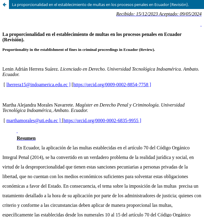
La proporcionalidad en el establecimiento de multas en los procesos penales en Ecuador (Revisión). (100, 4)
